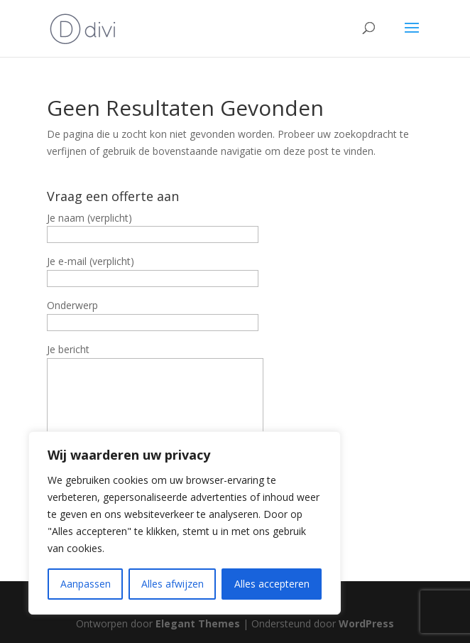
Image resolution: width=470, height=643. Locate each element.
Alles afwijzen (172, 583)
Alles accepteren (272, 583)
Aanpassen (85, 583)
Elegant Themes (197, 623)
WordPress (366, 623)
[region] (184, 523)
